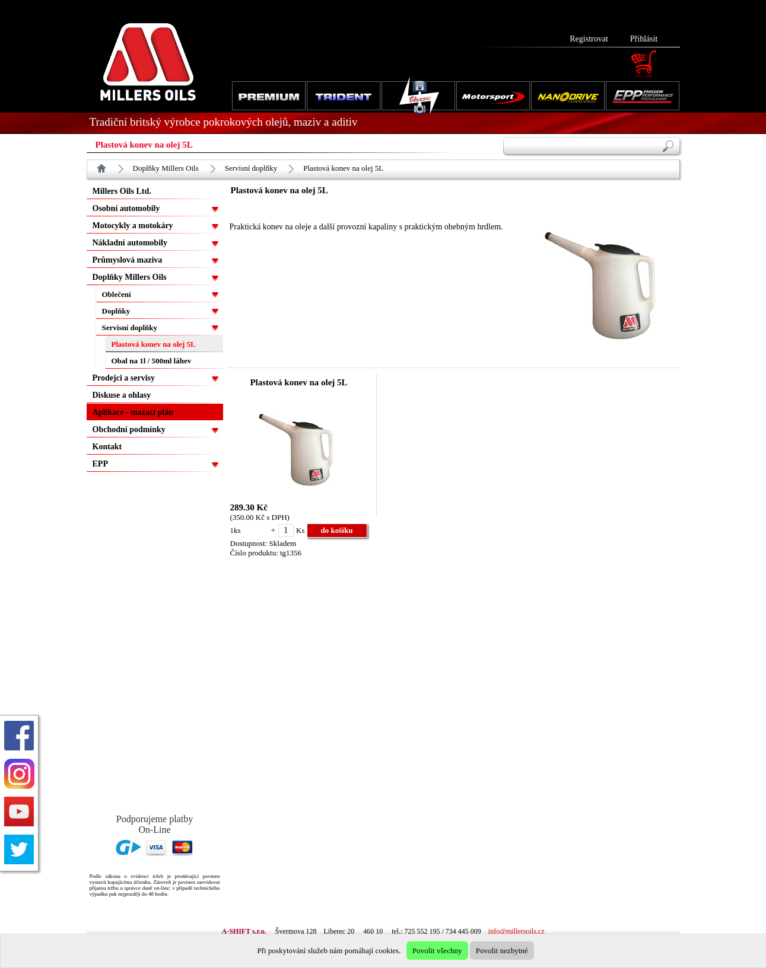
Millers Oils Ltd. (122, 191)
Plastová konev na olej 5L (343, 168)
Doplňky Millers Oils (166, 168)
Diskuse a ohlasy (122, 395)
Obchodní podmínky (129, 429)
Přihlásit (644, 38)
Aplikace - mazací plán (133, 412)
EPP (100, 463)
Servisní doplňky (251, 168)
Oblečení (116, 294)
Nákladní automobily (130, 242)
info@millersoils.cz (516, 931)
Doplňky (116, 310)
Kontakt (107, 446)
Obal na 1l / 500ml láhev (152, 360)
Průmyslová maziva (128, 259)
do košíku (337, 530)
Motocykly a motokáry (133, 225)
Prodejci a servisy (124, 377)
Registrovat (589, 38)
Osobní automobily (126, 208)
